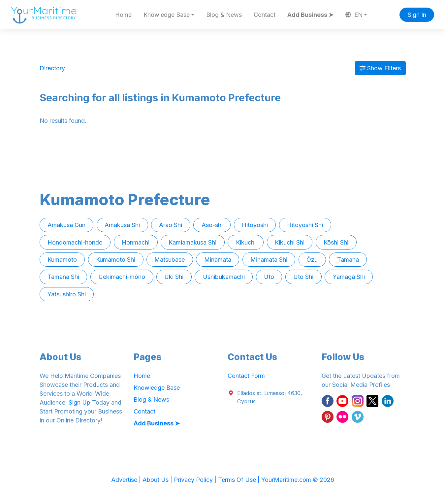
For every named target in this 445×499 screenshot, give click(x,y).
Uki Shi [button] (173, 276)
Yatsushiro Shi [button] (67, 294)
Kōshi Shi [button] (336, 242)
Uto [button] (269, 276)
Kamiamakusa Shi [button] (192, 242)
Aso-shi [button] (212, 224)
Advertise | (127, 479)
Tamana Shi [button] (63, 276)
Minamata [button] (217, 259)
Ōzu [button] (312, 259)
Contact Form (246, 375)
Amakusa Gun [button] (66, 224)
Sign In (417, 14)
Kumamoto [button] (62, 259)
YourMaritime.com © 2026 (297, 479)
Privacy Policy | (196, 479)
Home (123, 14)
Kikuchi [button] (246, 242)
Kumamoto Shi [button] (115, 259)
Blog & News (224, 14)
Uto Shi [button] (303, 276)
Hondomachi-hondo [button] (75, 242)
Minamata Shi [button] (268, 259)
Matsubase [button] (169, 259)
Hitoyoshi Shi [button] (305, 224)
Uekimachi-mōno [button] (121, 276)
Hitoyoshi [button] (255, 224)
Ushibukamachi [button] (224, 276)
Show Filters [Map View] (380, 68)
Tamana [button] (348, 259)
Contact (264, 14)
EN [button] (354, 14)
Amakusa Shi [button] (122, 224)
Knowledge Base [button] (166, 14)
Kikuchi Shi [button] (289, 242)
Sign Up (79, 402)
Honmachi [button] (135, 242)
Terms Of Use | (239, 479)
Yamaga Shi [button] (349, 276)
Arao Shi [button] (170, 224)
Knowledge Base (157, 387)
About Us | (158, 479)
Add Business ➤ (310, 14)
